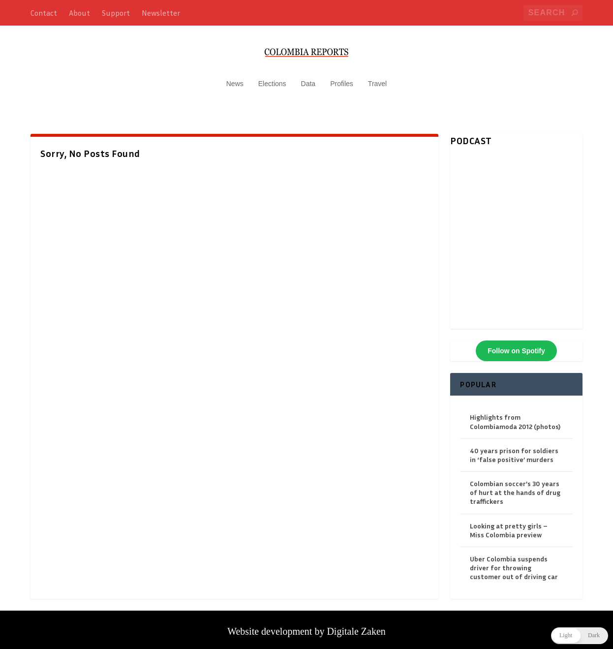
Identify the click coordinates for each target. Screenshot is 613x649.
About (79, 13)
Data (308, 79)
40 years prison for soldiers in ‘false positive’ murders (514, 450)
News (235, 79)
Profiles (341, 79)
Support (116, 13)
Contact (44, 13)
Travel (377, 79)
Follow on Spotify (516, 346)
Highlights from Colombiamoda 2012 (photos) (515, 416)
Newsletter (161, 13)
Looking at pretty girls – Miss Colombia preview (509, 525)
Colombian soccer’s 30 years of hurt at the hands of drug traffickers (515, 487)
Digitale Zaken (356, 626)
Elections (272, 79)
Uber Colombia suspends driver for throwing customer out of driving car (514, 563)
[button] (579, 635)
